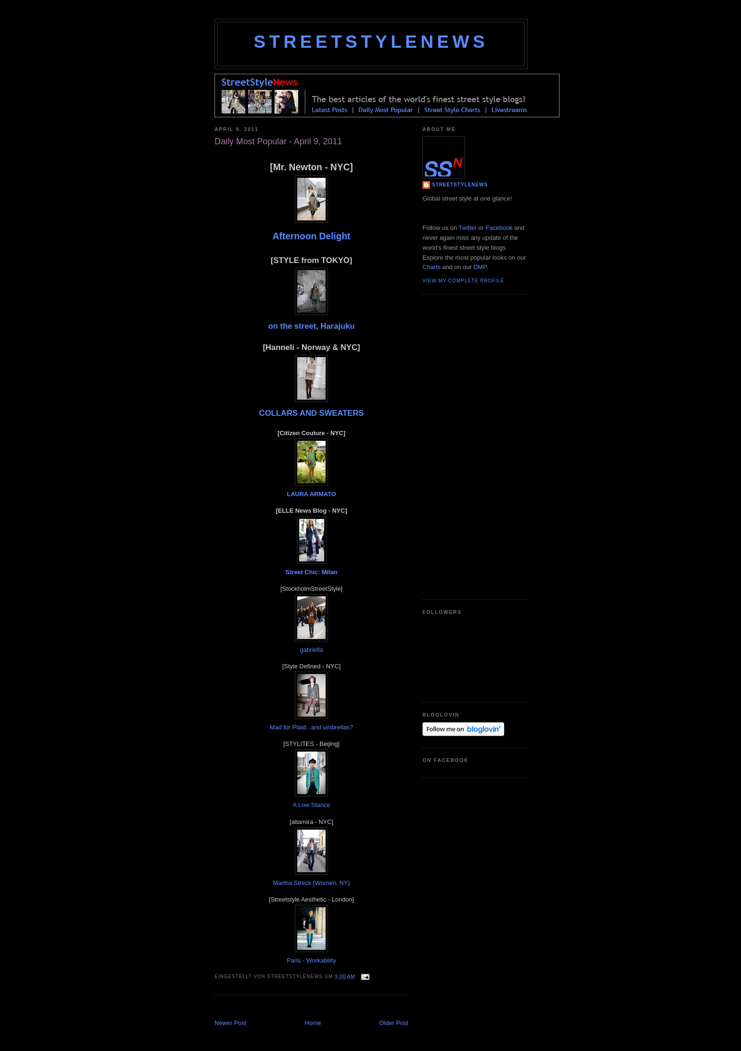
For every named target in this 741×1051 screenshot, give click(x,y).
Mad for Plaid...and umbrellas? (311, 727)
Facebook (498, 227)
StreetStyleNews (371, 42)
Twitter (467, 227)
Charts (431, 267)
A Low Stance (311, 804)
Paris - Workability (311, 960)
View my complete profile (463, 280)
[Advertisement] (325, 1008)
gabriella (311, 649)
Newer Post (230, 1022)
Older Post (393, 1022)
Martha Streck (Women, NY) (311, 882)
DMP (480, 267)
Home (313, 1022)
